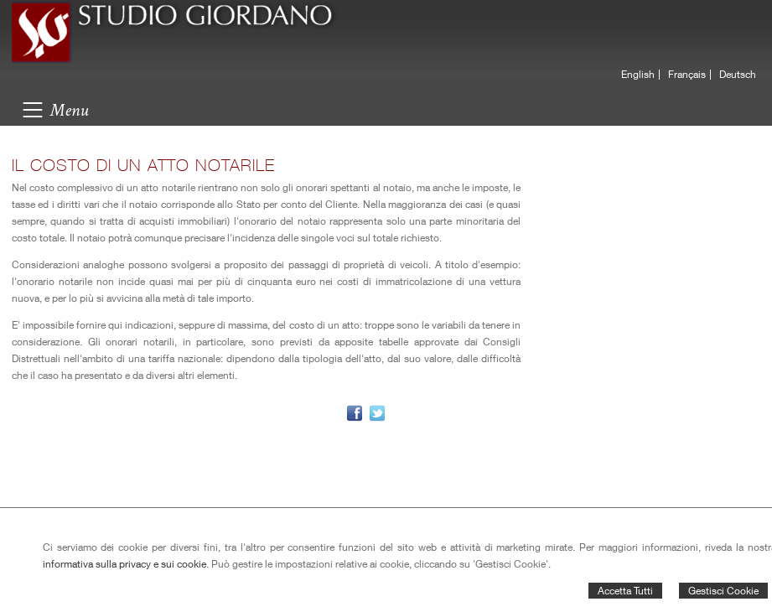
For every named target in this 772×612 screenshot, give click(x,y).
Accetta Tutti (625, 590)
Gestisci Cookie (723, 590)
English (638, 75)
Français (687, 75)
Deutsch (737, 75)
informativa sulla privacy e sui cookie (124, 564)
